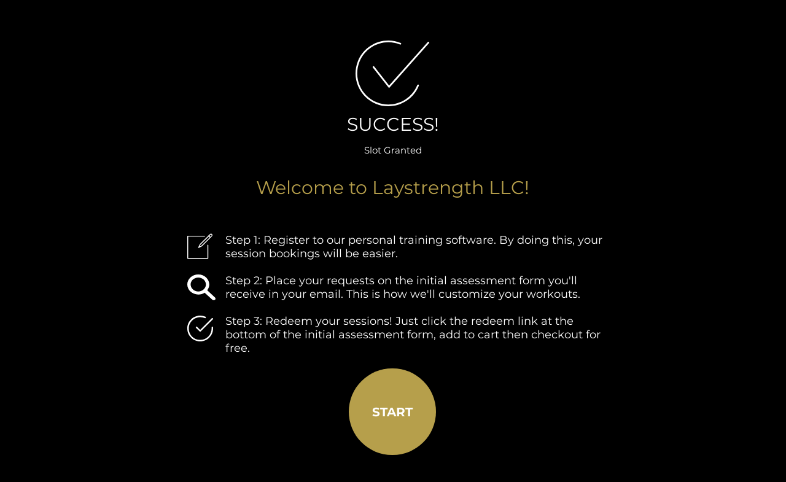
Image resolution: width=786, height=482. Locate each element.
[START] (392, 411)
